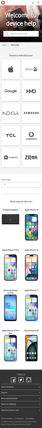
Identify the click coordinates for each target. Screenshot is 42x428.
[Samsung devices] (31, 113)
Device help (15, 45)
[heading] (21, 387)
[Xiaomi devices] (11, 157)
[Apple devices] (11, 69)
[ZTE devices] (31, 157)
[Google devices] (11, 91)
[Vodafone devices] (31, 135)
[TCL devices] (11, 135)
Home (4, 45)
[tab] (21, 404)
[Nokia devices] (11, 113)
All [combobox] (4, 185)
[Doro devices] (31, 69)
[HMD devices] (31, 91)
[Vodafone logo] (3, 2)
